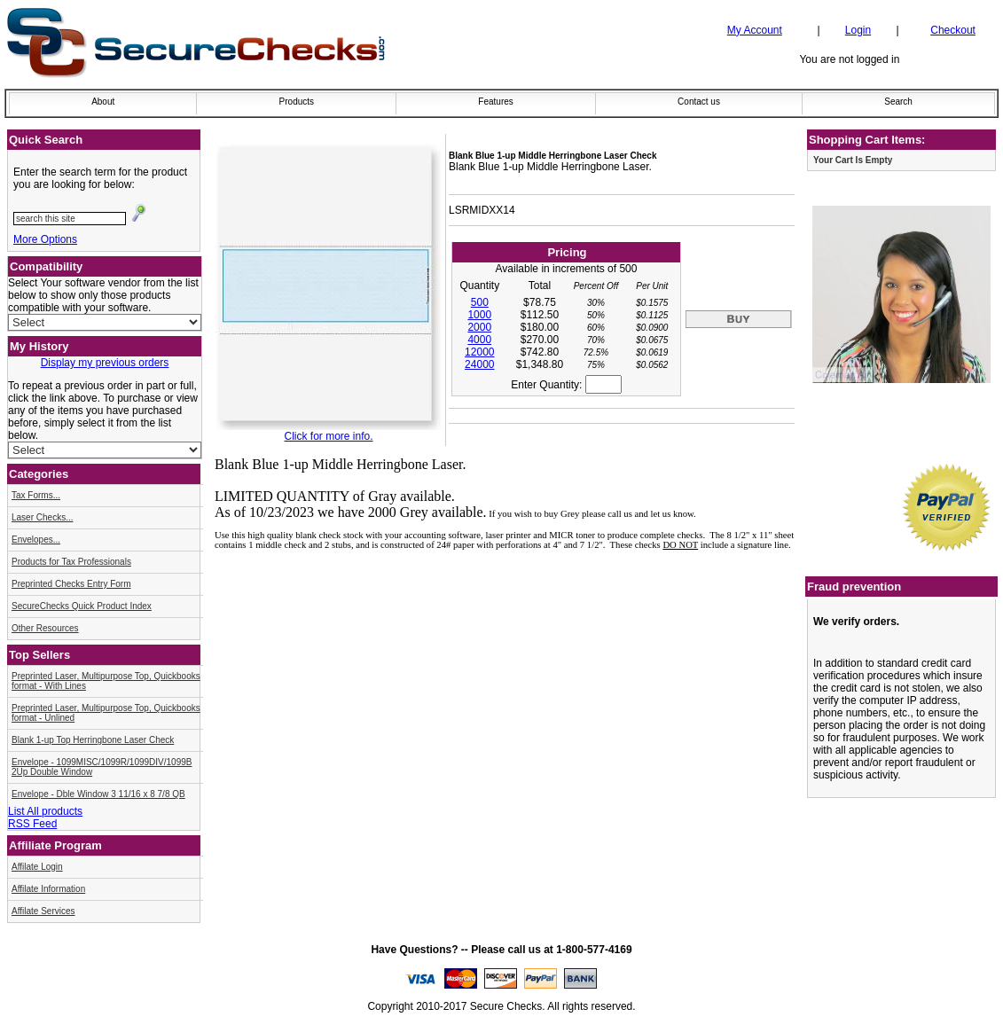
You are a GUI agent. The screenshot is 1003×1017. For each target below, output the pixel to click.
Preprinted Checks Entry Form (71, 584)
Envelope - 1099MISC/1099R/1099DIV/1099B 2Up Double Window (102, 767)
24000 (479, 364)
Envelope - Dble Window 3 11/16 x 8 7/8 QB (98, 794)
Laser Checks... (42, 517)
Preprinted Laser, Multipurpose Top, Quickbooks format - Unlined (106, 713)
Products (296, 101)
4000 (479, 339)
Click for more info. (328, 436)
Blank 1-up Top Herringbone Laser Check (93, 740)
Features (495, 101)
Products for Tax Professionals (71, 562)
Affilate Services (43, 911)
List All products (45, 811)
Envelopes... (36, 539)
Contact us (699, 101)
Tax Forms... (36, 495)
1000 (479, 315)
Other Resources (45, 628)
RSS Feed (32, 824)
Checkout (953, 30)
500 (480, 302)
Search (898, 101)
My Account (754, 30)
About (102, 101)
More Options (45, 239)
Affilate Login (37, 867)
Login (858, 30)
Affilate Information (48, 889)
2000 (479, 327)
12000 (479, 352)
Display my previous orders (105, 362)
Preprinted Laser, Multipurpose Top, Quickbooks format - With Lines (106, 681)
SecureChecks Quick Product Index (82, 606)
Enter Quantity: (566, 385)
